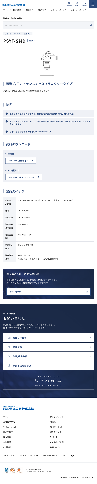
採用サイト (56, 427)
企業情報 (7, 442)
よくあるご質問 (57, 442)
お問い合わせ (15, 291)
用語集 (53, 421)
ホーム (5, 10)
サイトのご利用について (29, 455)
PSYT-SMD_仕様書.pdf (18, 160)
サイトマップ (8, 455)
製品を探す (17, 10)
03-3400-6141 (51, 381)
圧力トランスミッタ (58, 10)
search (91, 25)
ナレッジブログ (57, 416)
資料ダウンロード (58, 432)
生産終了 (29, 10)
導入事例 (7, 437)
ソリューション (10, 427)
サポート (54, 437)
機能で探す (42, 10)
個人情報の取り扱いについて (55, 455)
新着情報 (7, 447)
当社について (9, 421)
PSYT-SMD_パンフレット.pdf (21, 177)
